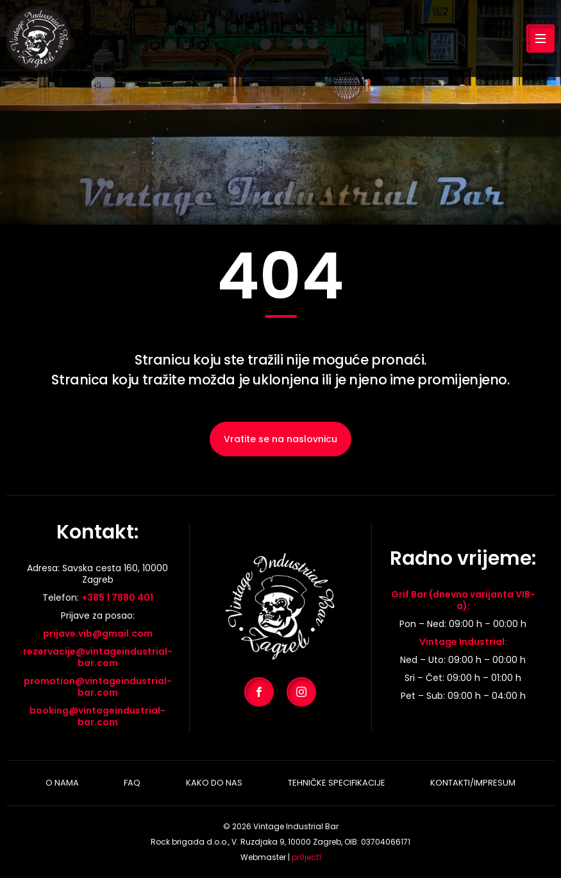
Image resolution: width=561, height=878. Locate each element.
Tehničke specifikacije (336, 783)
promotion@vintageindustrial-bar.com (98, 687)
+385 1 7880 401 (117, 597)
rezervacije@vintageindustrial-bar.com (97, 657)
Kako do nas (214, 783)
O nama (62, 783)
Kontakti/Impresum (472, 783)
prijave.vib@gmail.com (98, 633)
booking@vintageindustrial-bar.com (97, 716)
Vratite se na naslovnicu (280, 439)
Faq (132, 783)
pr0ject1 (306, 857)
